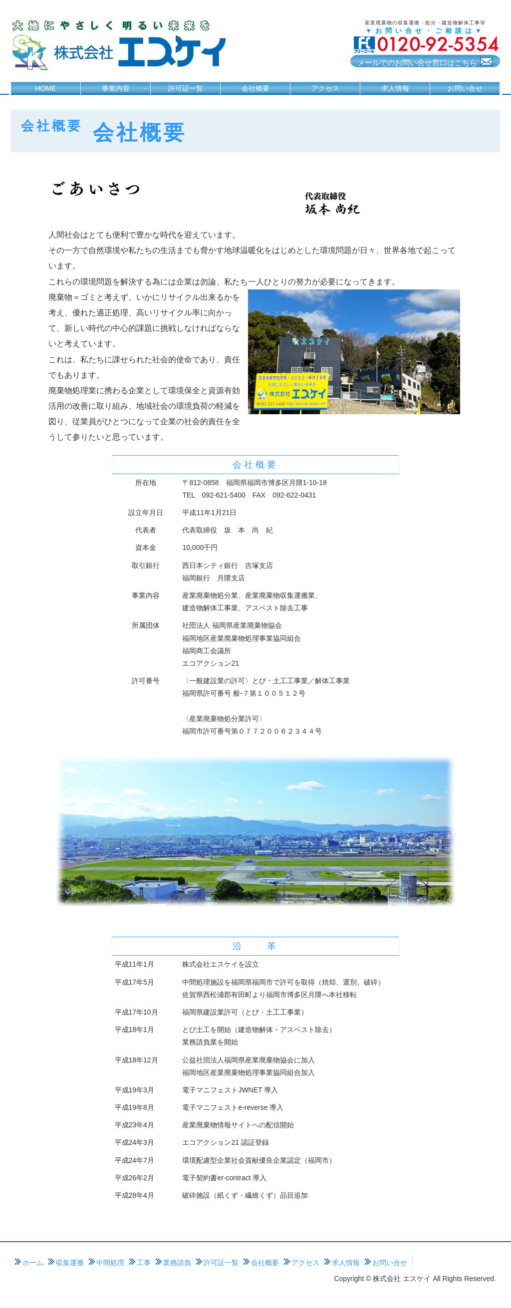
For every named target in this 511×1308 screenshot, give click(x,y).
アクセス (305, 1263)
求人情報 (346, 1263)
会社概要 (265, 1263)
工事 (144, 1263)
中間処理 (110, 1263)
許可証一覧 (221, 1263)
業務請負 (177, 1263)
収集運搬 (70, 1263)
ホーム (32, 1263)
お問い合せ (389, 1263)
